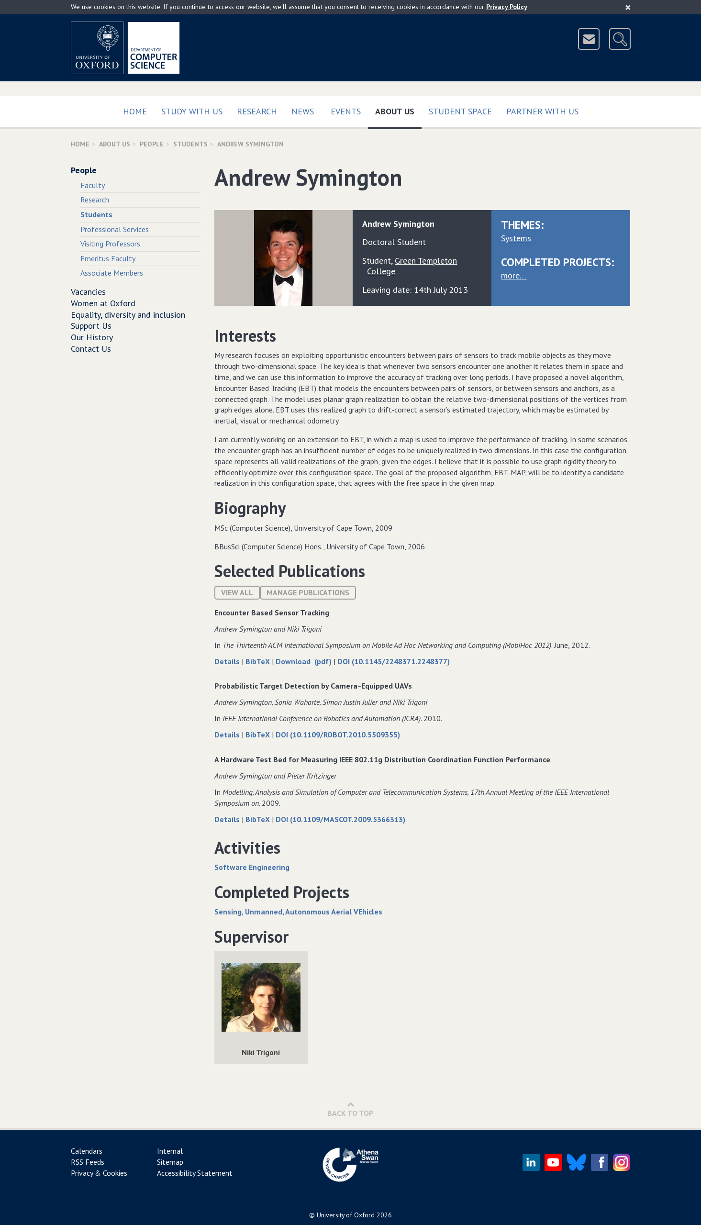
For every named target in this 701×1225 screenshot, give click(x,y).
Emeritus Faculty (107, 258)
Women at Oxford (103, 303)
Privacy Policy (506, 6)
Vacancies (88, 291)
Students (190, 144)
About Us (398, 109)
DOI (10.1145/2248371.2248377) (393, 661)
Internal (170, 1151)
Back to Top (350, 1109)
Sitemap (170, 1162)
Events (346, 111)
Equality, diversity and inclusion (128, 314)
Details (228, 661)
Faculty (92, 185)
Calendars (86, 1151)
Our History (92, 337)
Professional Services (114, 229)
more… (513, 275)
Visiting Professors (110, 243)
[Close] (628, 7)
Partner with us (542, 111)
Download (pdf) (305, 661)
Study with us (192, 111)
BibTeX (258, 661)
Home (135, 111)
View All (237, 592)
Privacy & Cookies (99, 1173)
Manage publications (308, 592)
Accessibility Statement (195, 1173)
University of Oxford (346, 1215)
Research (257, 111)
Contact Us (91, 348)
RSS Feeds (87, 1162)
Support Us (91, 325)
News (302, 111)
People (152, 144)
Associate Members (111, 273)
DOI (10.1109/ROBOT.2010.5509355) (338, 734)
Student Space (460, 111)
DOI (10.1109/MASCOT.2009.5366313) (340, 819)
